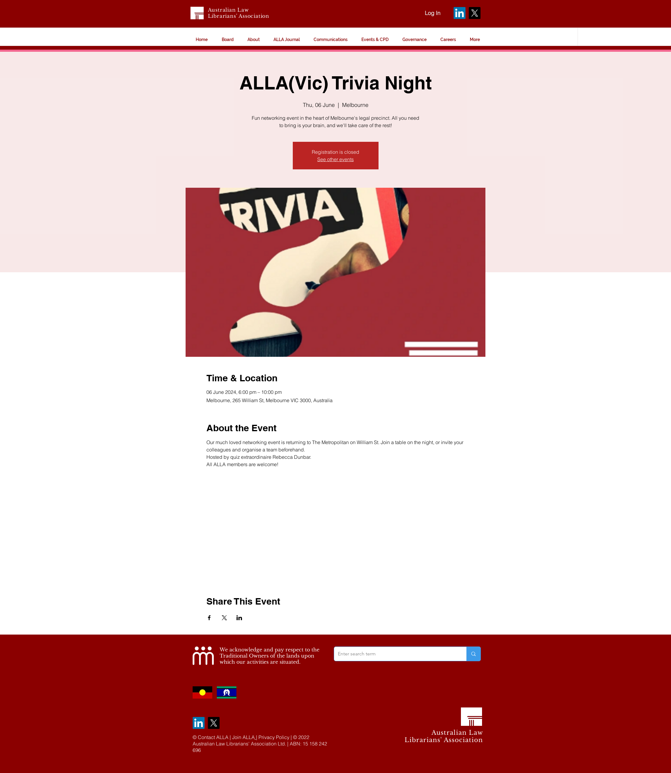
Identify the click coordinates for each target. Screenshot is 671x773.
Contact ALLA (213, 737)
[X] (475, 13)
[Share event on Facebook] (209, 617)
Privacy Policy (273, 737)
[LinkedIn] (460, 13)
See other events (335, 159)
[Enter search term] (396, 654)
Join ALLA (243, 737)
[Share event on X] (224, 617)
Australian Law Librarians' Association (238, 13)
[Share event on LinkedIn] (239, 617)
